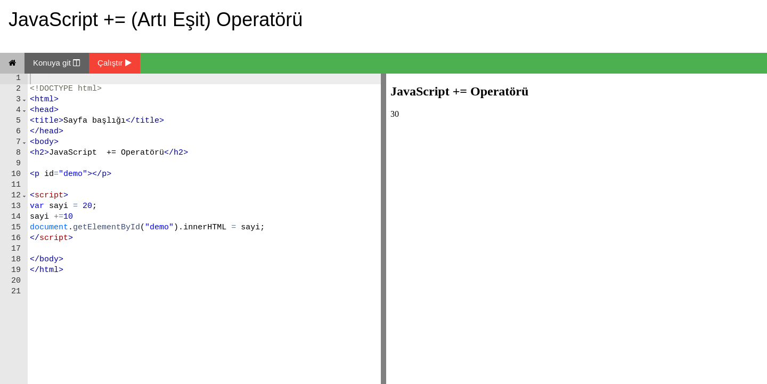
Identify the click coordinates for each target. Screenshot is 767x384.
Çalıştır (114, 62)
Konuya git (56, 62)
